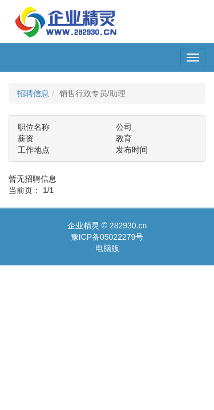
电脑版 (107, 248)
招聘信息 (33, 93)
